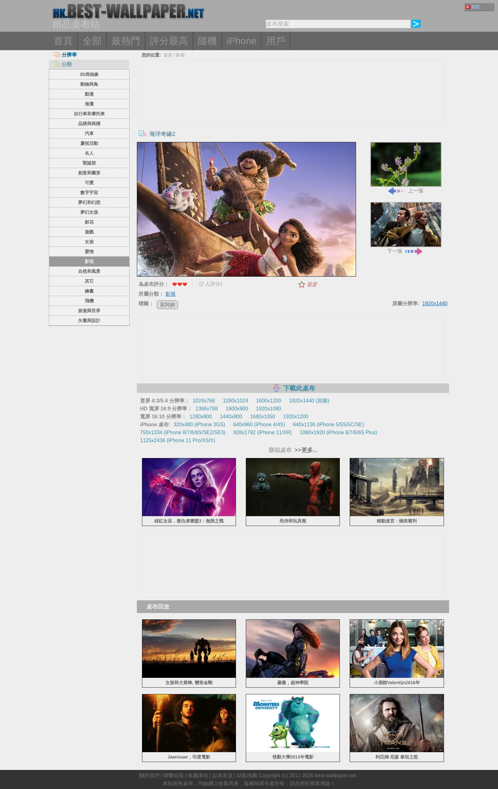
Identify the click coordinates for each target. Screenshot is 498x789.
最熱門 (125, 41)
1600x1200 (268, 400)
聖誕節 (89, 162)
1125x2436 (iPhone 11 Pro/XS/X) (177, 440)
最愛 (312, 284)
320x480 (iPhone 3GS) (199, 424)
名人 (89, 153)
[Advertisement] (293, 107)
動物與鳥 (89, 84)
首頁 (63, 41)
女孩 (89, 241)
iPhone (241, 41)
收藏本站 (198, 775)
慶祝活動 (89, 143)
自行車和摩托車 (89, 113)
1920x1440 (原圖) (309, 400)
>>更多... (305, 450)
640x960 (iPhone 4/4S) (259, 424)
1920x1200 (295, 416)
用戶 (275, 41)
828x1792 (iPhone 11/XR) (262, 432)
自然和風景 (89, 271)
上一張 (405, 168)
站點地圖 (247, 775)
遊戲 (89, 231)
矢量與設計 (89, 320)
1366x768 (206, 408)
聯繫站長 (174, 775)
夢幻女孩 (89, 212)
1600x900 (237, 408)
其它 (89, 281)
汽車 (89, 133)
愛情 (89, 251)
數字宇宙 (89, 192)
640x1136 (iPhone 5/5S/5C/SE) (328, 424)
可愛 (89, 182)
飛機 (89, 300)
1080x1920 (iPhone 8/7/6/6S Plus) (338, 432)
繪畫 (89, 290)
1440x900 (231, 416)
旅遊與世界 (89, 310)
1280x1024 (235, 400)
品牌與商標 (89, 123)
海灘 (89, 103)
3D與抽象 (89, 74)
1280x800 (201, 416)
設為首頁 (222, 775)
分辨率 (65, 54)
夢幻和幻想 (89, 202)
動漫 (89, 94)
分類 (63, 64)
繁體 (472, 6)
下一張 (405, 228)
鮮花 (89, 222)
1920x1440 (435, 303)
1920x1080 (268, 408)
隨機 (207, 41)
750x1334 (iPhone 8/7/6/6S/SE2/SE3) (182, 432)
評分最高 (169, 41)
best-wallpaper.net (335, 775)
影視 (89, 261)
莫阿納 (167, 304)
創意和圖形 (89, 172)
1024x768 (204, 400)
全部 (92, 41)
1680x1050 (262, 416)
